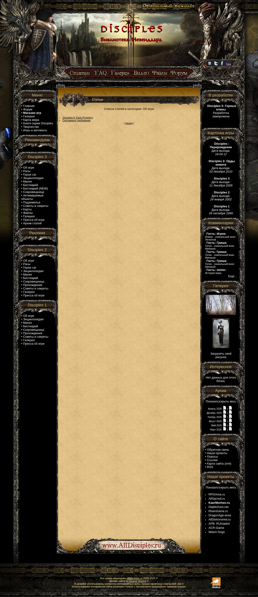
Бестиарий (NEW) (35, 188)
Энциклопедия (33, 178)
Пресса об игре (34, 219)
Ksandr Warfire (137, 581)
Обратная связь (218, 449)
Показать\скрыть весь (221, 401)
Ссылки (212, 460)
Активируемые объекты (32, 197)
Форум (27, 109)
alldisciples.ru (134, 578)
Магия (27, 181)
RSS (210, 467)
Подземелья (31, 202)
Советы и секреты (35, 206)
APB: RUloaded (219, 523)
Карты (27, 209)
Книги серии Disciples (38, 123)
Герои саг (29, 174)
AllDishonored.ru (220, 519)
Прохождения (32, 333)
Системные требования (77, 120)
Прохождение (32, 285)
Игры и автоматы (35, 130)
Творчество (31, 126)
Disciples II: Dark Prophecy (78, 117)
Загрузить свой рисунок (221, 355)
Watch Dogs (217, 532)
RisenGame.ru (218, 511)
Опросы (212, 456)
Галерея (29, 116)
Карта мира (31, 120)
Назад (129, 123)
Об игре (28, 167)
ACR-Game (216, 528)
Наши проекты (217, 453)
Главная (29, 106)
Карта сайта (215, 463)
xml (228, 463)
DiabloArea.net (219, 507)
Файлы (28, 213)
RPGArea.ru (217, 494)
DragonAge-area (220, 515)
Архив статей (32, 223)
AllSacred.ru (217, 498)
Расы (26, 171)
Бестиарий (30, 185)
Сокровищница (33, 192)
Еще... (232, 276)
